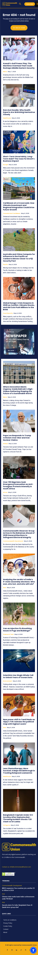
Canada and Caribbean (11, 213)
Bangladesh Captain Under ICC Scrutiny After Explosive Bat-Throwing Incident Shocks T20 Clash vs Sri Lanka (18, 818)
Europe (5, 165)
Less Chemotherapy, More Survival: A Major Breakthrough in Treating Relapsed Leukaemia (19, 770)
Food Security (8, 313)
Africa (5, 492)
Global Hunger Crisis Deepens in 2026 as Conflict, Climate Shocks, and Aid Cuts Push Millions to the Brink (19, 306)
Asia (4, 587)
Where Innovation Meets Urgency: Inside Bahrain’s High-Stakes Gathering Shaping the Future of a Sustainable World (18, 390)
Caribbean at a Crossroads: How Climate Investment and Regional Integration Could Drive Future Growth (18, 206)
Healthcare (7, 118)
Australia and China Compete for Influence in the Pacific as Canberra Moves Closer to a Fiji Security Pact (19, 257)
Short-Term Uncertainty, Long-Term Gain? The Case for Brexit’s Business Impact (19, 158)
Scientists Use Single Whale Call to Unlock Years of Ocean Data (18, 676)
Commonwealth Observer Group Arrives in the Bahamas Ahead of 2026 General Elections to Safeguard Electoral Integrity (19, 534)
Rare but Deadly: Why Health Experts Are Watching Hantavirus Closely (19, 112)
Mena (5, 71)
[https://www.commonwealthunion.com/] (9, 4)
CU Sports (6, 825)
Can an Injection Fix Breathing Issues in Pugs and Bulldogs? (17, 629)
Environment (7, 681)
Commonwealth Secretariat (13, 541)
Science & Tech (8, 634)
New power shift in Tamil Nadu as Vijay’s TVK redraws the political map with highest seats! (19, 721)
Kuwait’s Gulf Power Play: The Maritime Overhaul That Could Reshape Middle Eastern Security (19, 65)
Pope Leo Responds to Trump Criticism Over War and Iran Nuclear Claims (17, 437)
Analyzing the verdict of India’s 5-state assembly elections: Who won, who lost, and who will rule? (19, 581)
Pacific (5, 264)
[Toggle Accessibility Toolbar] (33, 950)
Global (5, 443)
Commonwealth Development (12, 885)
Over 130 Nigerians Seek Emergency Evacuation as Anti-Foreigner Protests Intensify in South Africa (18, 485)
